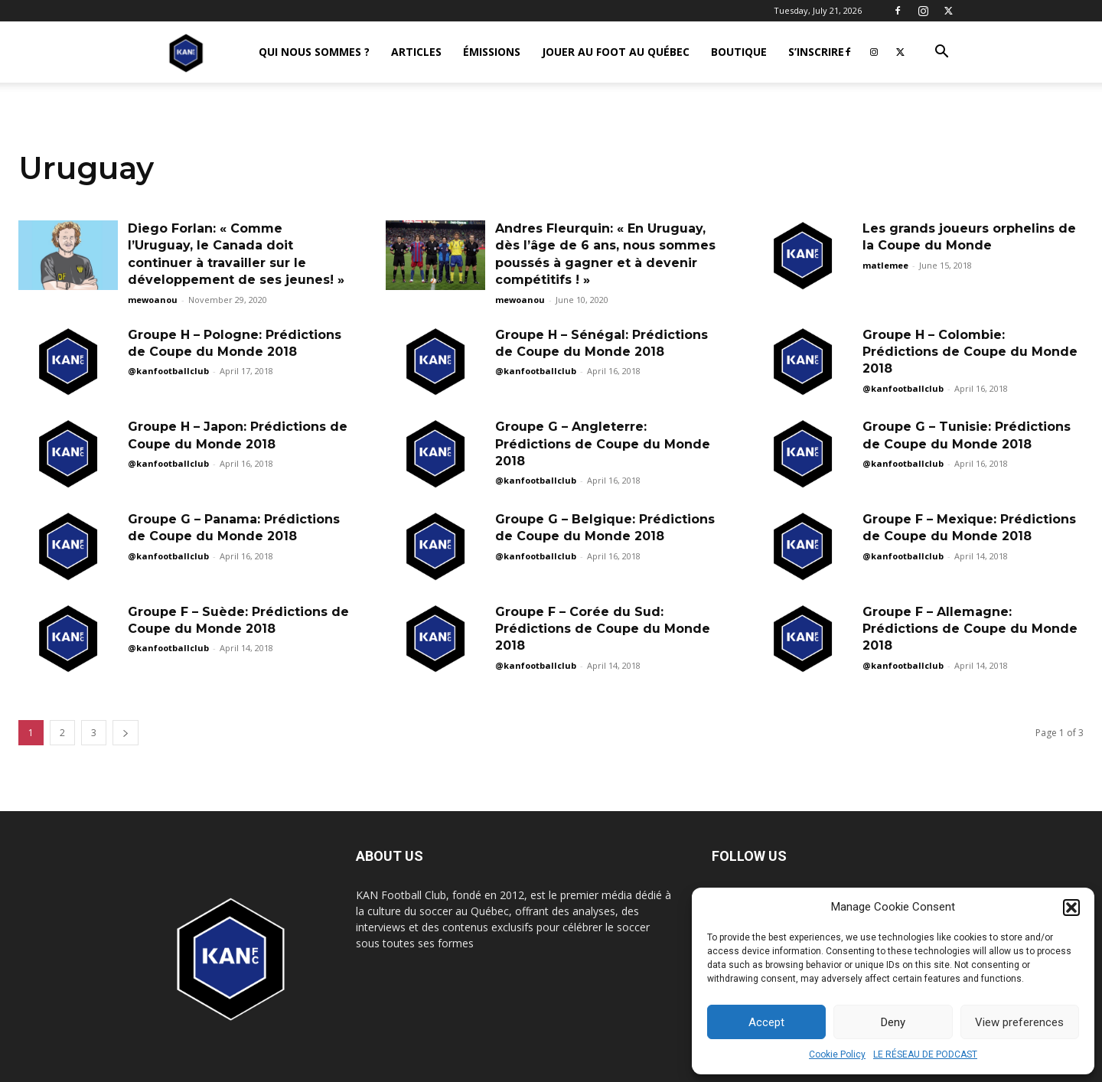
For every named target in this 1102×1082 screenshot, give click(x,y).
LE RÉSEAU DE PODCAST (925, 1054)
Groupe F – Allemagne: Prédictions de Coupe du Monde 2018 (970, 629)
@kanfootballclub (168, 370)
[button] (1071, 907)
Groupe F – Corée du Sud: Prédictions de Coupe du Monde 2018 (602, 629)
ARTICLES (416, 51)
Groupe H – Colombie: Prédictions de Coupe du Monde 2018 (970, 352)
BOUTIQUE (739, 51)
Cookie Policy (837, 1054)
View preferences (1019, 1022)
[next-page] (125, 732)
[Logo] (186, 52)
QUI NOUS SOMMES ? (314, 51)
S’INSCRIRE (816, 51)
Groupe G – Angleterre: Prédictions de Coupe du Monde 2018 (602, 443)
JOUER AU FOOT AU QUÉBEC (616, 51)
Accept (766, 1022)
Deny (893, 1022)
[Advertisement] (551, 216)
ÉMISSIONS (491, 51)
